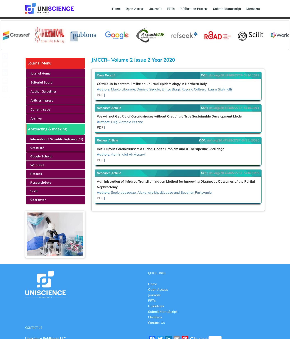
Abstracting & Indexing (47, 129)
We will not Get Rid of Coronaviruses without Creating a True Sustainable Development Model (169, 116)
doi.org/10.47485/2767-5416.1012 (234, 75)
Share (6, 100)
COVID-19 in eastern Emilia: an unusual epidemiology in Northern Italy (152, 84)
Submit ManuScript (162, 312)
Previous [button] (6, 31)
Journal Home (40, 74)
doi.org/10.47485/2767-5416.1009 (234, 173)
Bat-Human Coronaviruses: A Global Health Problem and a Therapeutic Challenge (160, 149)
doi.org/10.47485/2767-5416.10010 (233, 140)
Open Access (158, 290)
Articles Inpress (42, 101)
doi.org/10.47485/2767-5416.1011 (234, 108)
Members (155, 317)
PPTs (152, 301)
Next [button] (284, 31)
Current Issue (40, 110)
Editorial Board (41, 83)
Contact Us (156, 323)
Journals (154, 295)
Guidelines (156, 306)
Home (152, 284)
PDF (100, 95)
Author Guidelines (44, 92)
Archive (36, 119)
